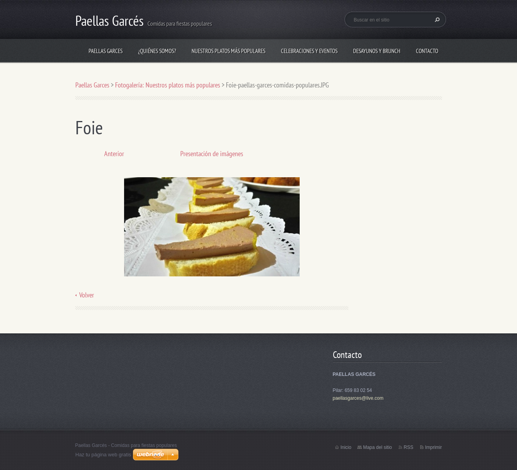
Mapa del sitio (377, 447)
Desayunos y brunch (376, 51)
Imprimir (433, 447)
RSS (408, 447)
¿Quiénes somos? (157, 51)
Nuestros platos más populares (228, 51)
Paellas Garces (106, 51)
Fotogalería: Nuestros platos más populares (167, 84)
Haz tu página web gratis (103, 455)
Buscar (436, 19)
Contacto (427, 51)
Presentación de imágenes (211, 153)
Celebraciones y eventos (309, 51)
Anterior (114, 153)
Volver (86, 294)
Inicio (345, 447)
